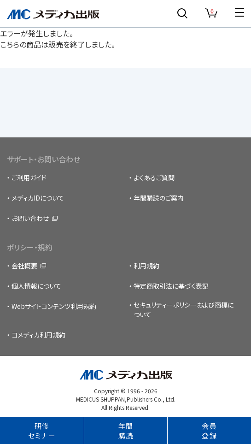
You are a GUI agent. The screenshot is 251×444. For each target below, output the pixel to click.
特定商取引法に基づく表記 (171, 285)
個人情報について (36, 285)
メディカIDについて (38, 197)
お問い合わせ (30, 218)
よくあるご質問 (154, 177)
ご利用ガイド (29, 177)
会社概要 (24, 265)
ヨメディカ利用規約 (38, 334)
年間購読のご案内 (159, 197)
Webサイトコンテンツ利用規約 (54, 306)
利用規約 (146, 265)
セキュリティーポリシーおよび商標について (183, 309)
